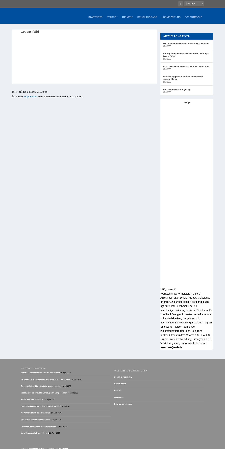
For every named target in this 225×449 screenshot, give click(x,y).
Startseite (95, 14)
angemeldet (30, 93)
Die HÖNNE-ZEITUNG (123, 374)
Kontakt (117, 388)
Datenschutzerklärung (123, 401)
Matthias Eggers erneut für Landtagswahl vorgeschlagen (183, 75)
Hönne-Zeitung (171, 14)
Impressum (118, 394)
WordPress (63, 446)
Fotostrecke (193, 14)
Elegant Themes (38, 446)
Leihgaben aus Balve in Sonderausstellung (38, 424)
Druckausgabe (147, 14)
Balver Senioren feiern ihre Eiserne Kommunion (186, 40)
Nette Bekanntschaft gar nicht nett (35, 430)
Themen (127, 14)
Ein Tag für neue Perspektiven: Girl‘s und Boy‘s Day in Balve (186, 52)
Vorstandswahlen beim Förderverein (35, 410)
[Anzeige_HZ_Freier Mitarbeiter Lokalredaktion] (186, 176)
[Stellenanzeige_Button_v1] (185, 229)
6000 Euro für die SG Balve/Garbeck (35, 417)
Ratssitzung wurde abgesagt (177, 86)
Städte (111, 14)
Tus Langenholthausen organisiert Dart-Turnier (40, 403)
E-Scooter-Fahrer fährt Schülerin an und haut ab (186, 63)
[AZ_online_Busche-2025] (186, 282)
